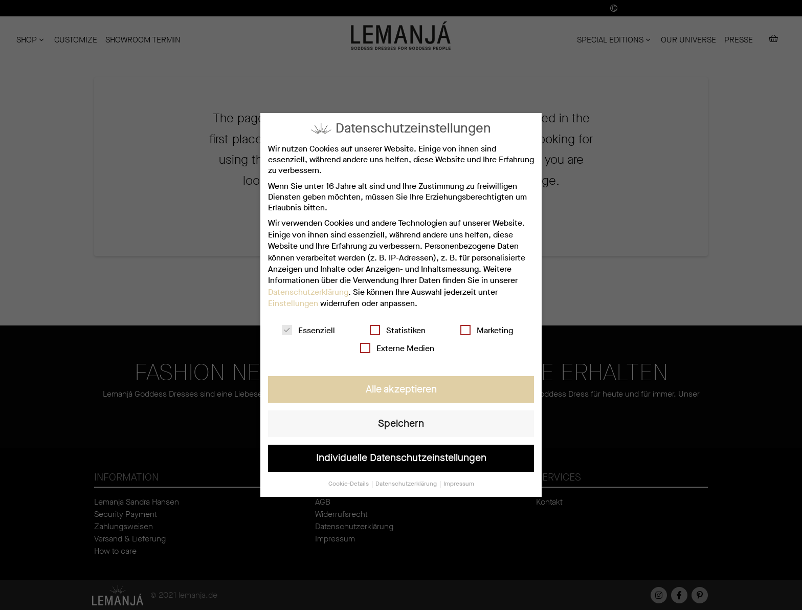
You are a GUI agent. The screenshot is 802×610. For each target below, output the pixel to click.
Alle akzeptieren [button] (401, 389)
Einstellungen (294, 303)
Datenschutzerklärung (309, 292)
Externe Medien (397, 347)
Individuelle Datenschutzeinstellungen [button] (401, 457)
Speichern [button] (401, 423)
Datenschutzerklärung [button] (406, 482)
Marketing (486, 330)
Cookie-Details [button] (349, 482)
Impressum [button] (458, 482)
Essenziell (308, 330)
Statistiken (397, 330)
